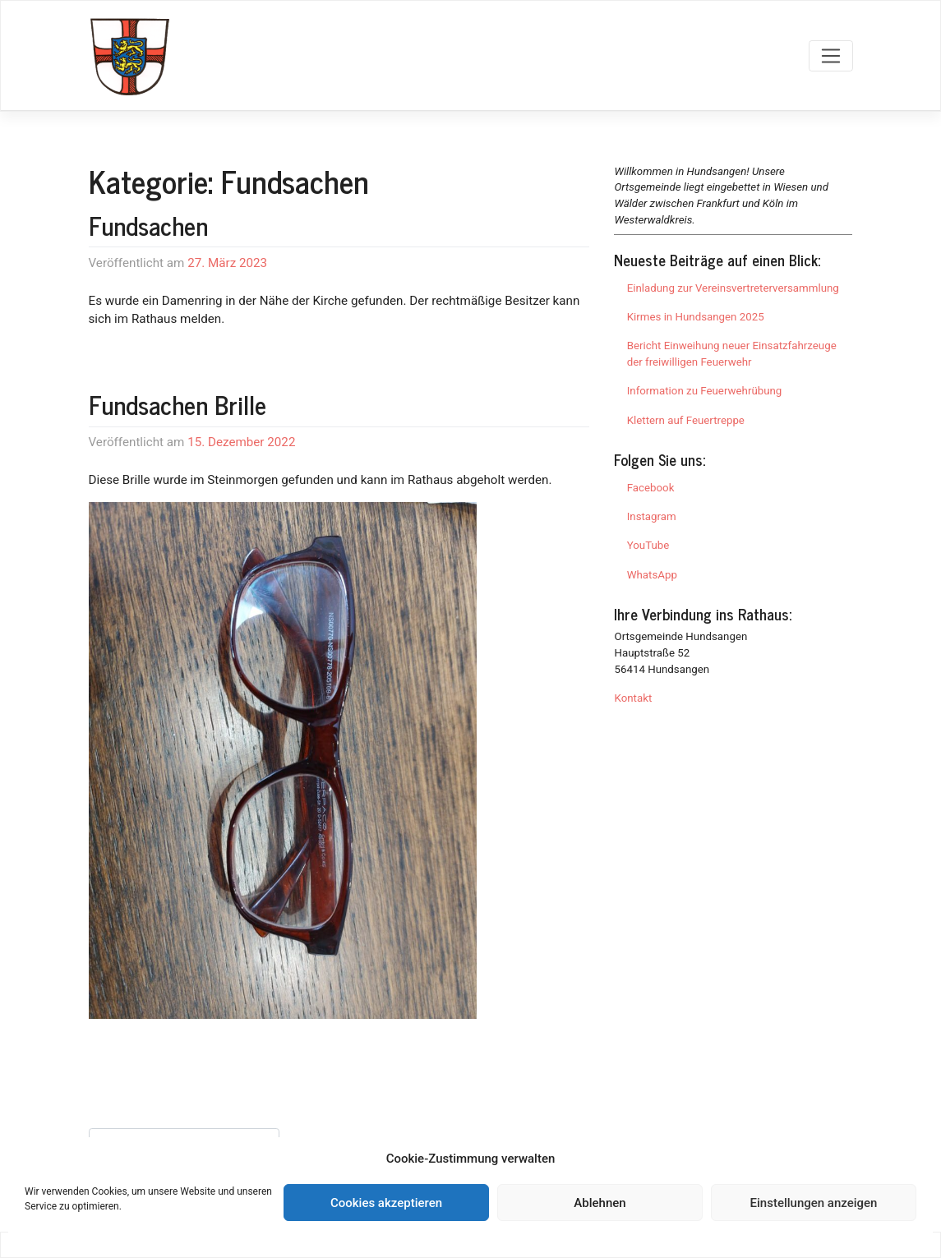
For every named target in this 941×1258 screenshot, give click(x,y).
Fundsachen (148, 225)
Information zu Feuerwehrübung (704, 391)
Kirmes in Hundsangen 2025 (695, 317)
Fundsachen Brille (177, 404)
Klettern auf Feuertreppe (686, 420)
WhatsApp (652, 575)
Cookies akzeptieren (386, 1203)
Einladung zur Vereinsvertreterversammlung (733, 288)
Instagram (651, 516)
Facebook (651, 488)
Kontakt (633, 698)
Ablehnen (599, 1203)
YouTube (648, 545)
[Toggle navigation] (830, 55)
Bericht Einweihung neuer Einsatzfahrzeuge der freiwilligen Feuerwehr (732, 353)
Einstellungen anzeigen (814, 1203)
